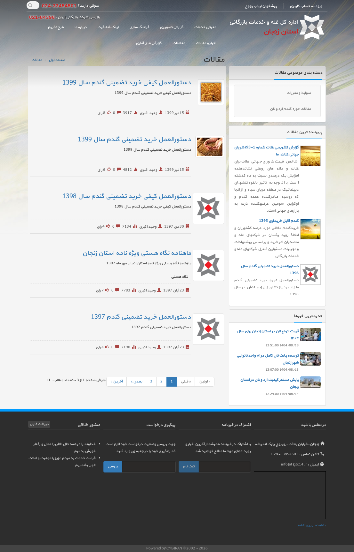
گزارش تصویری (171, 27)
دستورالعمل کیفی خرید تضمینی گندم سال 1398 (126, 196)
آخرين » (116, 381)
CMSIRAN (174, 548)
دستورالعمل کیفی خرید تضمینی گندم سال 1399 (126, 82)
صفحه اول (57, 60)
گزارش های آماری (149, 43)
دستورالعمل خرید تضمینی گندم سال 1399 (134, 139)
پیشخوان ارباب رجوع (261, 6)
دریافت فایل (39, 424)
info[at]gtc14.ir (294, 464)
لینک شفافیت (108, 27)
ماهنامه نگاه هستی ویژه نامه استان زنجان (136, 253)
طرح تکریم (56, 27)
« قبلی (186, 381)
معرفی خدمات (205, 27)
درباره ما (80, 27)
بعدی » (136, 381)
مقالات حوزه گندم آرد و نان (290, 109)
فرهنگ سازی (139, 27)
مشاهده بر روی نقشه (312, 525)
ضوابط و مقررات (298, 93)
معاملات (178, 43)
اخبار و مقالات (206, 43)
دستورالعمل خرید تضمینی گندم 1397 (141, 317)
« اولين (204, 381)
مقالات (36, 60)
